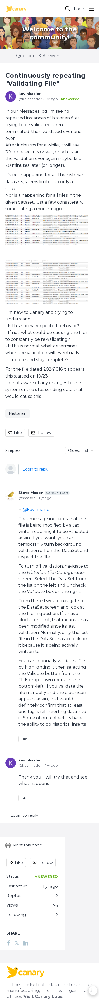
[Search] (68, 8)
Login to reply (35, 469)
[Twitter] (17, 943)
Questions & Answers (38, 55)
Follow (44, 432)
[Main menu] (91, 8)
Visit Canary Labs (43, 996)
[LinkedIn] (26, 943)
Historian (17, 413)
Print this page (23, 845)
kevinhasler (29, 93)
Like (18, 432)
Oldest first (78, 450)
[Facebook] (8, 943)
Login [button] (80, 8)
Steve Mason (44, 492)
